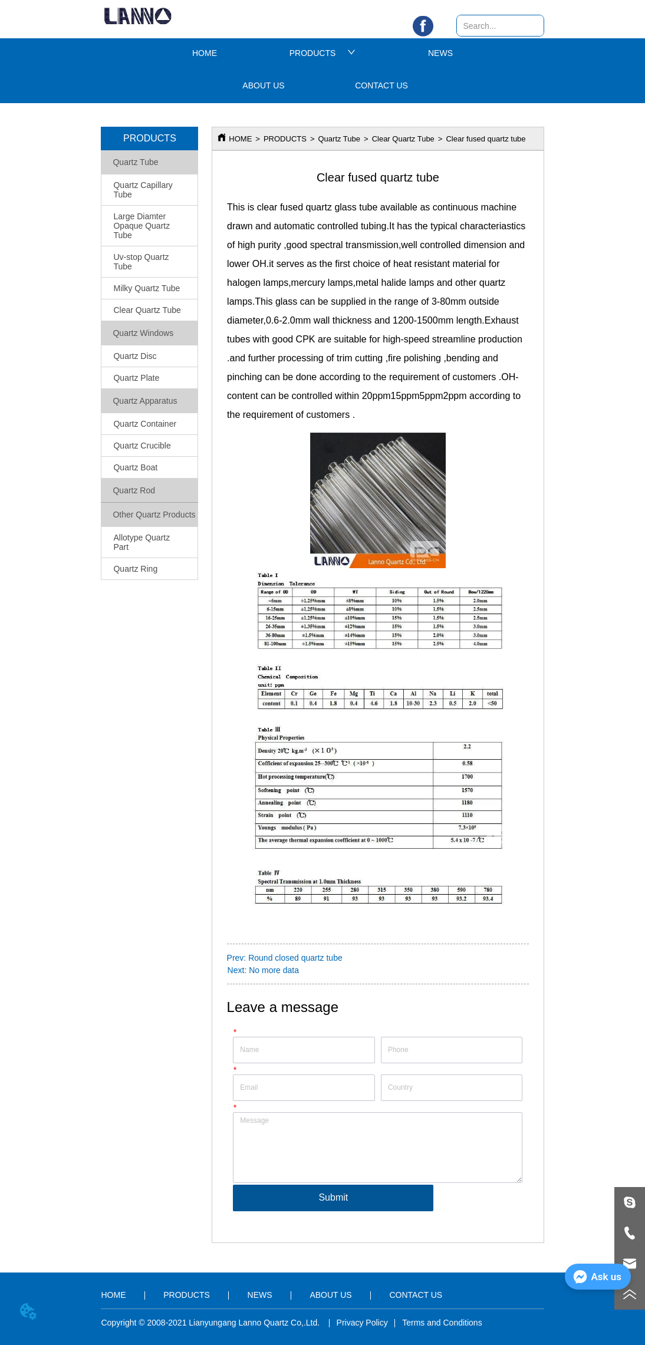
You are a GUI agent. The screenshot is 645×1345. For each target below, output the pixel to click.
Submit (333, 1197)
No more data (274, 970)
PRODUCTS (322, 53)
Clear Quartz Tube (403, 138)
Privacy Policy (362, 1322)
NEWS (440, 53)
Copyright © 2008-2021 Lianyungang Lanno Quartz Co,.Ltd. (211, 1322)
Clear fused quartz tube (485, 138)
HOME (204, 53)
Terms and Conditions (442, 1322)
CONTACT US (381, 85)
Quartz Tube (339, 138)
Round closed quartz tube (295, 957)
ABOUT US (263, 85)
